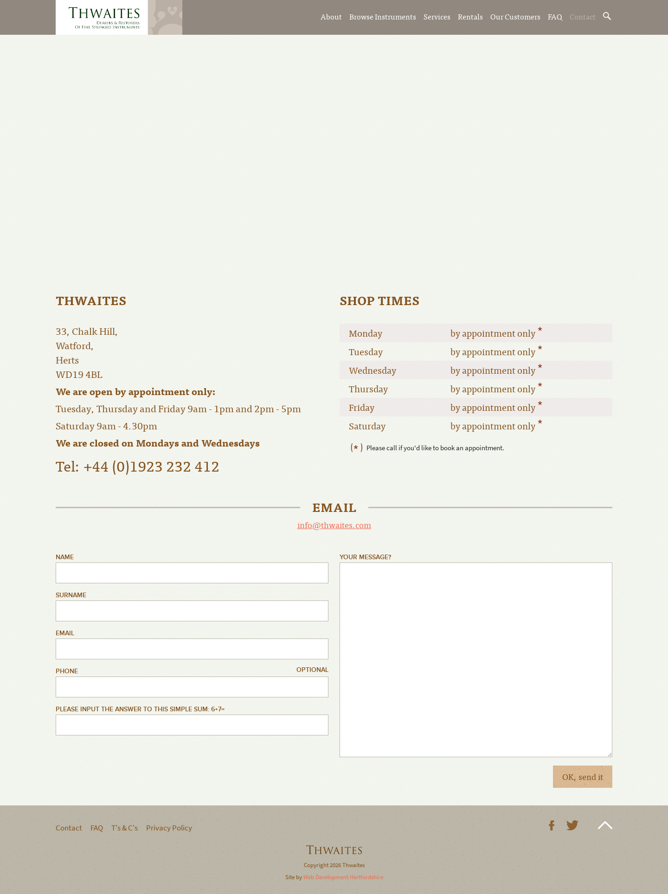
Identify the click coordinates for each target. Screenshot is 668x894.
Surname (71, 595)
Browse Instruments (382, 16)
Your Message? (365, 557)
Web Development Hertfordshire (343, 877)
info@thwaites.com (334, 524)
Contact (583, 16)
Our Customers (515, 16)
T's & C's (124, 828)
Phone (67, 671)
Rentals (470, 16)
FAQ (555, 16)
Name (65, 557)
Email (65, 633)
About (331, 16)
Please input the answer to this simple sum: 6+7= (140, 709)
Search (607, 16)
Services (437, 16)
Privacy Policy (169, 828)
